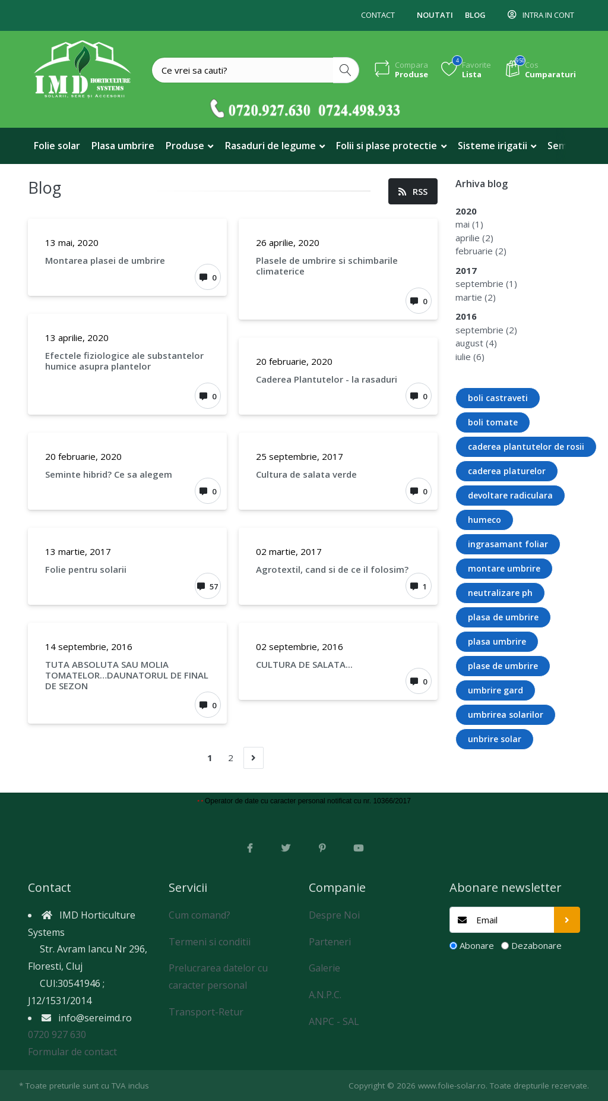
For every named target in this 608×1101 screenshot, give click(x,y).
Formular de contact (72, 1051)
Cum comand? (199, 915)
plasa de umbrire (503, 617)
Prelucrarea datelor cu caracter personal (218, 976)
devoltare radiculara (510, 495)
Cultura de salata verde (306, 474)
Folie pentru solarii (85, 569)
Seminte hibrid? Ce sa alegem (108, 474)
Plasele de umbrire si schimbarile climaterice (327, 265)
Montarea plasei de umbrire (105, 260)
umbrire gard (495, 690)
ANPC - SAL (334, 1021)
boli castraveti (498, 397)
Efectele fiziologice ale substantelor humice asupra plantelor (124, 360)
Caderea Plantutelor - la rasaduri (326, 379)
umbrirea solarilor (505, 714)
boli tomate (493, 422)
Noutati (435, 15)
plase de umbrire (503, 665)
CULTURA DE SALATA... (304, 664)
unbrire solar (494, 738)
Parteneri (330, 941)
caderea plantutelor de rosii (526, 446)
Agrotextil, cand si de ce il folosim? (332, 569)
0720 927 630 (57, 1034)
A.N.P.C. (325, 994)
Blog (475, 15)
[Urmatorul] (253, 758)
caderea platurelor (507, 471)
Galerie (324, 967)
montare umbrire (504, 568)
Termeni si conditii (210, 941)
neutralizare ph (500, 592)
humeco (484, 519)
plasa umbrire (497, 641)
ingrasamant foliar (508, 544)
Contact (378, 15)
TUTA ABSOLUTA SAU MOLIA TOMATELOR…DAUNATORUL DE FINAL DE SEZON (126, 675)
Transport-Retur (206, 1011)
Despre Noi (334, 915)
